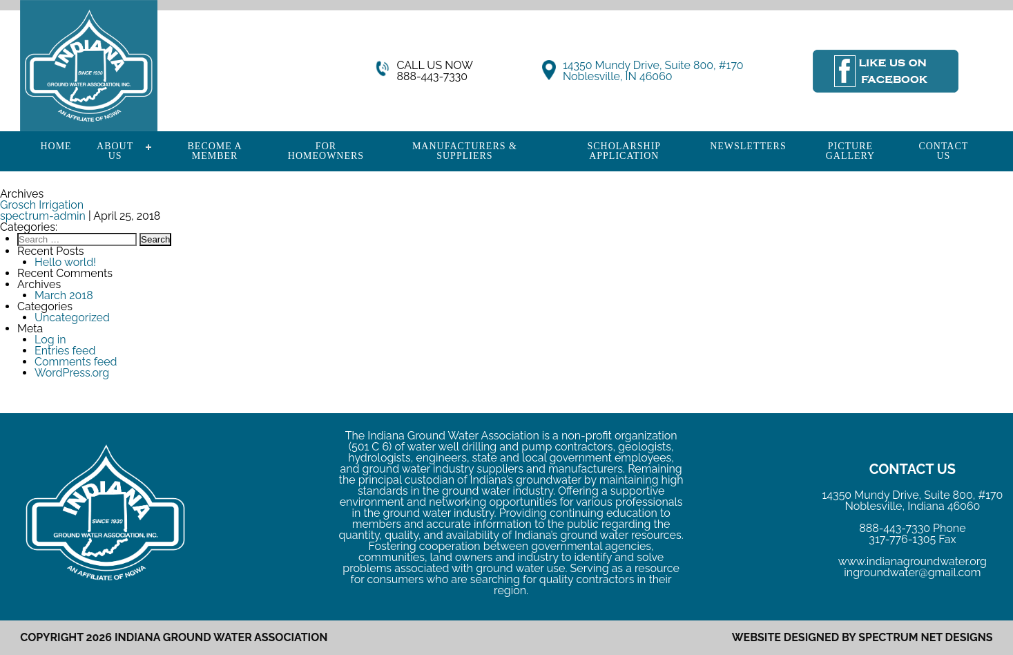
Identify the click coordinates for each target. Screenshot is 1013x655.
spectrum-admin (43, 215)
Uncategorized (72, 317)
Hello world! (65, 262)
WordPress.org (72, 372)
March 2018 (64, 295)
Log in (50, 339)
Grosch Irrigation (42, 204)
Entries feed (65, 350)
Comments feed (76, 361)
